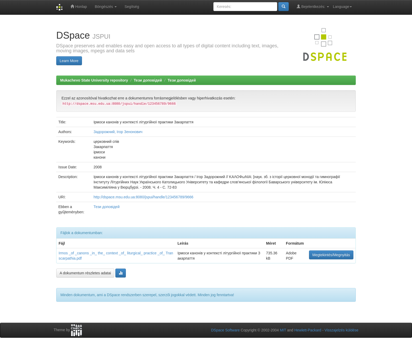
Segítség (132, 6)
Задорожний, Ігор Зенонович (118, 132)
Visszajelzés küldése (341, 330)
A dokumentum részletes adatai (85, 273)
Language (342, 6)
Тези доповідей (148, 80)
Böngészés (106, 6)
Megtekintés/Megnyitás (331, 255)
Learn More (69, 61)
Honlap (78, 6)
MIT (283, 330)
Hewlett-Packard (307, 330)
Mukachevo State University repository (94, 80)
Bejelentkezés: (313, 6)
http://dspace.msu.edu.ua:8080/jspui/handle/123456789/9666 (143, 197)
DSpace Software (225, 330)
